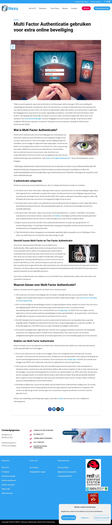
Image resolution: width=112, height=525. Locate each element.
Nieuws (65, 8)
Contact (74, 8)
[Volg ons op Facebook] (105, 1)
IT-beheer (6, 472)
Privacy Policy (63, 467)
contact (60, 398)
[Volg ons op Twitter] (107, 1)
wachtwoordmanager (33, 118)
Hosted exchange (8, 476)
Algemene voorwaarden (67, 472)
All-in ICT (32, 8)
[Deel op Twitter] (54, 409)
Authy (48, 158)
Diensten (43, 8)
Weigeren (85, 518)
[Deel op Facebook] (50, 409)
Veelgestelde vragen (81, 2)
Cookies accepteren (69, 518)
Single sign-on (72, 359)
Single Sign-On (64, 310)
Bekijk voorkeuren (102, 518)
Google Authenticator (61, 158)
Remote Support (96, 2)
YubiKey (57, 216)
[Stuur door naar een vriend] (58, 409)
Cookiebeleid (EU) (65, 476)
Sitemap (24, 522)
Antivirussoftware (9, 480)
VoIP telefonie (7, 493)
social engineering (25, 300)
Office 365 (6, 489)
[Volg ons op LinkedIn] (109, 1)
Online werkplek (8, 485)
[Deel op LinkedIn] (62, 409)
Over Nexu (55, 8)
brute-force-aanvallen (88, 298)
